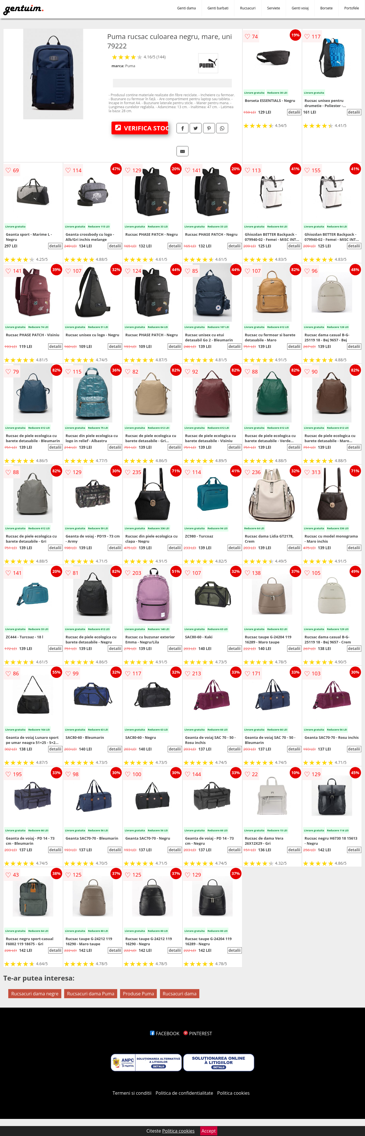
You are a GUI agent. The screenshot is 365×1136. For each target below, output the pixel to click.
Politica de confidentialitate (184, 1093)
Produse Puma (138, 994)
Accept (209, 1131)
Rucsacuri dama (179, 994)
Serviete (273, 8)
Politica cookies (233, 1093)
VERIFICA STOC (141, 128)
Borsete (326, 8)
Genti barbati (218, 8)
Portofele (351, 8)
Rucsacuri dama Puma (90, 994)
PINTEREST (197, 1033)
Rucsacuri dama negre (34, 994)
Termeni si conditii (132, 1093)
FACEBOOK (164, 1033)
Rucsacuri (248, 8)
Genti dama (186, 8)
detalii (294, 112)
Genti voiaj (300, 8)
